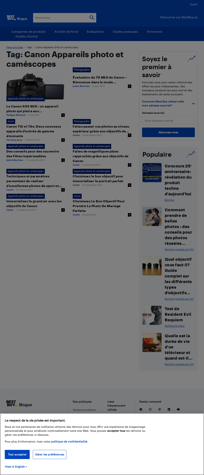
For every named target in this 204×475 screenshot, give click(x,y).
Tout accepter (17, 454)
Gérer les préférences (49, 454)
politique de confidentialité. (69, 441)
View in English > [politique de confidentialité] (16, 466)
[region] (102, 444)
